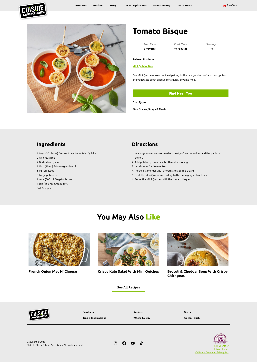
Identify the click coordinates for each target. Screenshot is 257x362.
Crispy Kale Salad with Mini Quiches (128, 271)
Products (81, 5)
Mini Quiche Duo (143, 66)
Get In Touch (184, 5)
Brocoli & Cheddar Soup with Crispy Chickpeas (197, 273)
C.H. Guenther (221, 345)
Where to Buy (161, 5)
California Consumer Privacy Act (211, 352)
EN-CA (229, 5)
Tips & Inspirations (135, 5)
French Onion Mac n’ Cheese (53, 271)
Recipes (98, 5)
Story (113, 5)
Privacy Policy (221, 348)
